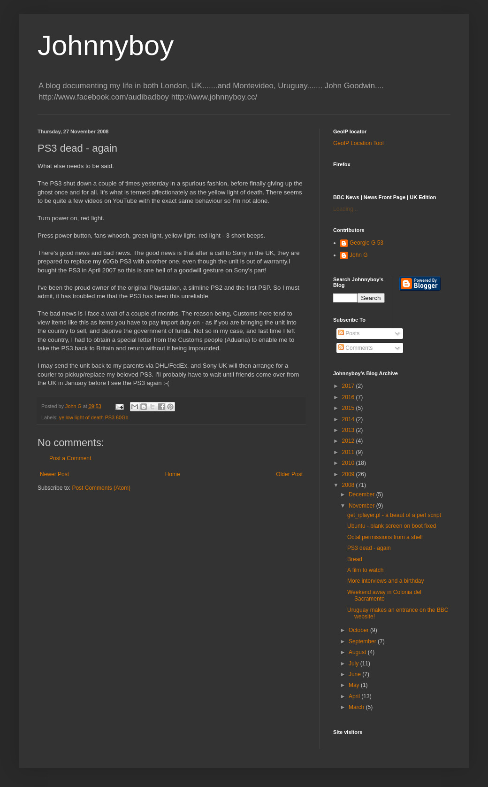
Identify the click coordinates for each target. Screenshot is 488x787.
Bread (354, 559)
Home (172, 474)
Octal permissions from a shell (385, 537)
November (362, 505)
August (358, 652)
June (355, 674)
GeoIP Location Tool (358, 143)
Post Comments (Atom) (101, 488)
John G (359, 255)
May (355, 685)
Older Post (289, 474)
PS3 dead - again (369, 548)
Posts (348, 333)
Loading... (345, 209)
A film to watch (365, 570)
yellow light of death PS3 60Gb (94, 417)
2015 (349, 408)
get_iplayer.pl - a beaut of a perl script (394, 515)
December (362, 494)
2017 (349, 386)
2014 (349, 419)
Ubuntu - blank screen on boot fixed (391, 526)
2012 (349, 441)
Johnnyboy (106, 45)
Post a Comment (70, 458)
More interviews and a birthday (385, 581)
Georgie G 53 (366, 242)
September (363, 641)
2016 (349, 397)
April (355, 696)
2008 (349, 485)
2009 (349, 474)
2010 (349, 463)
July (354, 663)
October (359, 630)
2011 (349, 452)
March (357, 707)
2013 (349, 430)
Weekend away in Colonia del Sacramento (384, 595)
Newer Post (54, 474)
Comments (355, 348)
